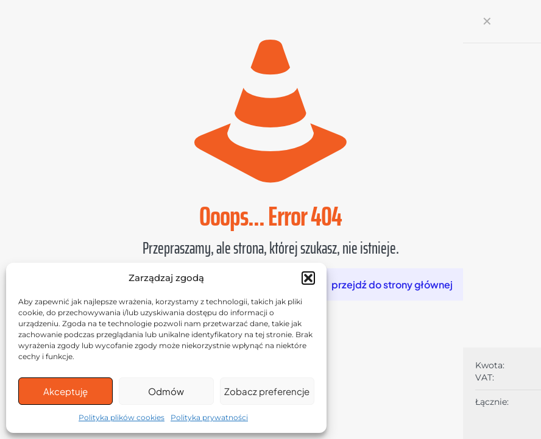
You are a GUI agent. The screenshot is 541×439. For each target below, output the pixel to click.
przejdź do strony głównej (392, 284)
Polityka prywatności (209, 417)
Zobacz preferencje (266, 391)
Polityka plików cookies (121, 417)
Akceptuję (65, 391)
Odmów (166, 391)
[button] (308, 278)
